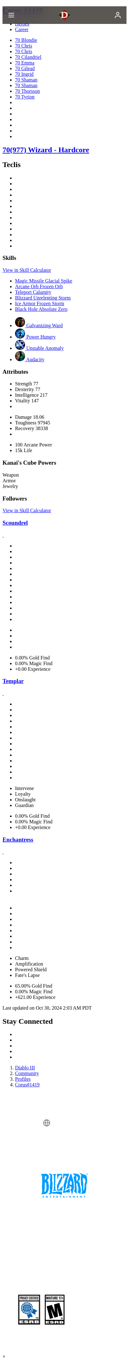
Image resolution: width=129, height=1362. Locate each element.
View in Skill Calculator (27, 270)
